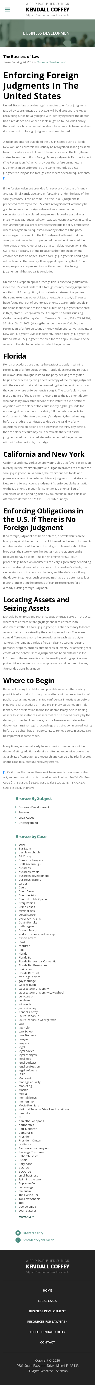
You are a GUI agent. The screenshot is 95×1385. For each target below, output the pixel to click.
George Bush (27, 985)
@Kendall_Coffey (29, 1233)
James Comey (27, 1008)
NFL (21, 1117)
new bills (24, 1113)
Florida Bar (26, 957)
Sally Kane (25, 1164)
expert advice (28, 938)
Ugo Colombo (27, 1207)
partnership (26, 1125)
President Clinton (30, 1140)
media (23, 1094)
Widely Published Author (47, 10)
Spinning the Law (30, 1179)
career (23, 883)
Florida (23, 953)
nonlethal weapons (31, 1121)
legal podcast (27, 1062)
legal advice (26, 1051)
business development (34, 876)
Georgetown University (34, 989)
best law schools (29, 852)
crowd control (27, 915)
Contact (47, 1342)
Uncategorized (28, 823)
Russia (23, 1160)
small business (28, 1175)
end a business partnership (37, 934)
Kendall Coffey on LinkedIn (34, 1240)
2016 (22, 844)
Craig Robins (27, 903)
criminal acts (27, 911)
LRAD (22, 1074)
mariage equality (30, 1082)
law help (24, 1027)
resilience (25, 1144)
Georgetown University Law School (41, 992)
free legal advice (29, 977)
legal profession (29, 1066)
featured (24, 946)
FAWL (22, 942)
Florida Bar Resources (33, 965)
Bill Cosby (25, 856)
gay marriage (27, 981)
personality (26, 1133)
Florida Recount (29, 973)
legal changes (28, 1055)
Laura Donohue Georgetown (37, 1020)
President (25, 1136)
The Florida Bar (28, 1195)
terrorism (25, 1191)
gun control (26, 996)
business (25, 868)
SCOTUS (24, 1168)
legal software (28, 1070)
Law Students (27, 1035)
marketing (25, 1086)
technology (26, 1187)
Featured (25, 812)
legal (22, 1047)
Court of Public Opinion (34, 899)
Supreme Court (28, 1183)
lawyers (24, 1043)
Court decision (28, 895)
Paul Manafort (28, 1129)
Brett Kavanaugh (30, 864)
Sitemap (62, 1371)
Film (21, 950)
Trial (21, 1203)
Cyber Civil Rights (30, 918)
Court (22, 887)
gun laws (24, 1000)
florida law (25, 969)
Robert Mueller (28, 1156)
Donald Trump (28, 930)
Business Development (51, 62)
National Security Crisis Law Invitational (44, 1109)
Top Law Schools (29, 1199)
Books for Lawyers (31, 860)
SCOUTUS (25, 1171)
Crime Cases (27, 907)
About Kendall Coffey (47, 1332)
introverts (25, 1004)
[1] (4, 178)
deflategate (26, 926)
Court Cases (27, 891)
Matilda (23, 1090)
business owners (30, 880)
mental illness (28, 1098)
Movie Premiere (29, 1105)
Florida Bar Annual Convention (38, 961)
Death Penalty (28, 922)
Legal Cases (26, 817)
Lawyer (23, 1039)
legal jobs (25, 1059)
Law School (26, 1031)
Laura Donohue (29, 1016)
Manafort (25, 1078)
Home (47, 1290)
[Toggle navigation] (7, 9)
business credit (29, 872)
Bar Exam (25, 848)
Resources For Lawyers (46, 1321)
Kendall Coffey (28, 1012)
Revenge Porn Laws (31, 1152)
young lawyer (27, 1210)
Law (21, 1024)
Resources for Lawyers (34, 1148)
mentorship (26, 1101)
